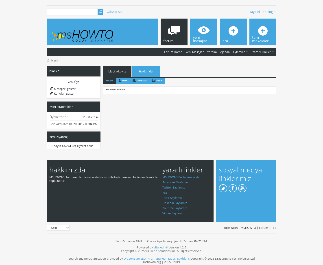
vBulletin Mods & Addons (173, 259)
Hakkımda (146, 71)
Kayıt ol (255, 12)
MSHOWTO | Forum (254, 228)
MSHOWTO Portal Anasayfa (181, 177)
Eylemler (239, 52)
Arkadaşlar (141, 80)
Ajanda (225, 52)
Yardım (212, 52)
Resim (159, 80)
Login (271, 12)
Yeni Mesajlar (195, 52)
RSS (164, 193)
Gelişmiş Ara (114, 12)
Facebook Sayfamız (175, 182)
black (124, 80)
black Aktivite (117, 71)
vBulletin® (161, 247)
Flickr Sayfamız (172, 198)
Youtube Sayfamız (174, 208)
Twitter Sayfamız (173, 187)
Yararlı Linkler (261, 52)
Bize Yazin (231, 228)
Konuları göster (62, 93)
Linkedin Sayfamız (174, 203)
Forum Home (173, 52)
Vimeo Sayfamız (173, 213)
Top (273, 228)
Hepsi (109, 80)
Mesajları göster (63, 89)
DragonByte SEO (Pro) (138, 259)
